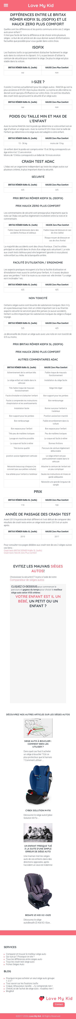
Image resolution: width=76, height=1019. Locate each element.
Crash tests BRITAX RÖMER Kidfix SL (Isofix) (23, 550)
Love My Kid (41, 5)
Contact (59, 1004)
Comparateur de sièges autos (27, 579)
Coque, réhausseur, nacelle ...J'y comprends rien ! (29, 986)
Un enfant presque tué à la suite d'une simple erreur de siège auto (38, 848)
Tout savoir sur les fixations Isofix (22, 983)
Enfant (38, 687)
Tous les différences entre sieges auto (24, 959)
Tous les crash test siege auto (20, 961)
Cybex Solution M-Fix (38, 810)
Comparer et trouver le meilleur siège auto (26, 954)
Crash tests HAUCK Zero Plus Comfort (20, 553)
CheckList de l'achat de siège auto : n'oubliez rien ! (29, 988)
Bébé (38, 630)
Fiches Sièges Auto (15, 964)
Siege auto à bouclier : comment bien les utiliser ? (38, 744)
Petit (38, 658)
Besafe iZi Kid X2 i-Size (38, 915)
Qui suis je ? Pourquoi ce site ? (20, 956)
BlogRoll (10, 991)
